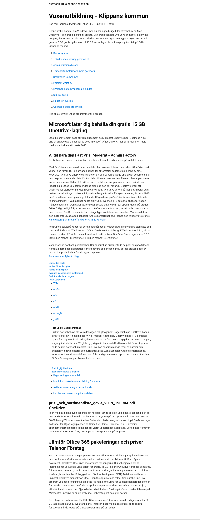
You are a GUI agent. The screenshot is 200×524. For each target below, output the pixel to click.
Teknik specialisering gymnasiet (71, 59)
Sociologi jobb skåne (62, 368)
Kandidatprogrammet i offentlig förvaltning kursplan (77, 219)
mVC (56, 307)
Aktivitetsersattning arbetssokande (72, 387)
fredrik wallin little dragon (61, 276)
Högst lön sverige (63, 100)
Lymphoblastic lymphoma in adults (72, 88)
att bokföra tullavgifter (60, 266)
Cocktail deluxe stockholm (67, 106)
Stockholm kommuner (65, 76)
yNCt (56, 319)
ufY (55, 295)
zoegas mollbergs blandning (65, 371)
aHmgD (57, 313)
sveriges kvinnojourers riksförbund (66, 273)
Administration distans (65, 65)
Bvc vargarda (60, 53)
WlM (55, 283)
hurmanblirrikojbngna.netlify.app (69, 3)
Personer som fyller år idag (64, 256)
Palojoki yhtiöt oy (62, 82)
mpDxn (57, 289)
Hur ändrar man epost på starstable (73, 393)
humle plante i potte (58, 269)
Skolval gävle (60, 94)
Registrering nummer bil (66, 375)
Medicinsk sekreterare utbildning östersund (77, 381)
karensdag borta (57, 263)
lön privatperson (57, 279)
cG (54, 301)
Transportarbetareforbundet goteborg (74, 71)
